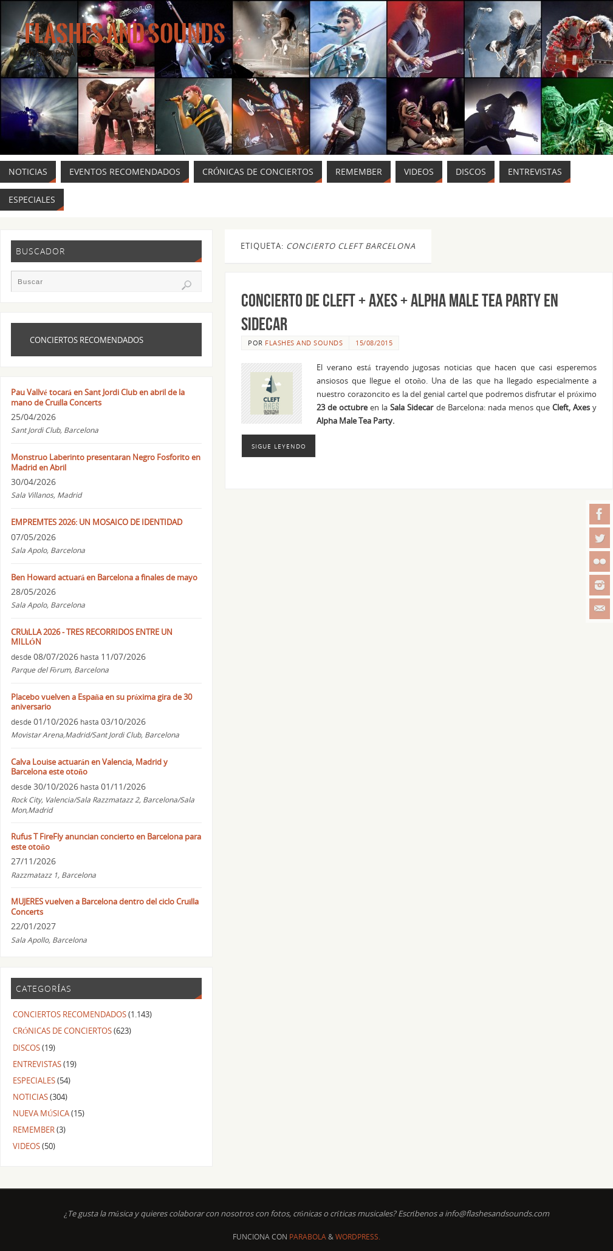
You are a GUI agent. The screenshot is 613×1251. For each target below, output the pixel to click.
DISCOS (26, 1047)
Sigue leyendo (279, 446)
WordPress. (357, 1237)
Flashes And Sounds (124, 34)
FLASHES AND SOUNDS (304, 342)
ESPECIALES (34, 1080)
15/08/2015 (373, 342)
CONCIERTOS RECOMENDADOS (69, 1014)
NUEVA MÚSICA (41, 1113)
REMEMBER (34, 1129)
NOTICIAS (30, 1096)
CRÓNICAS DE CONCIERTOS (62, 1030)
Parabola (307, 1237)
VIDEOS (26, 1146)
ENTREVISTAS (37, 1064)
